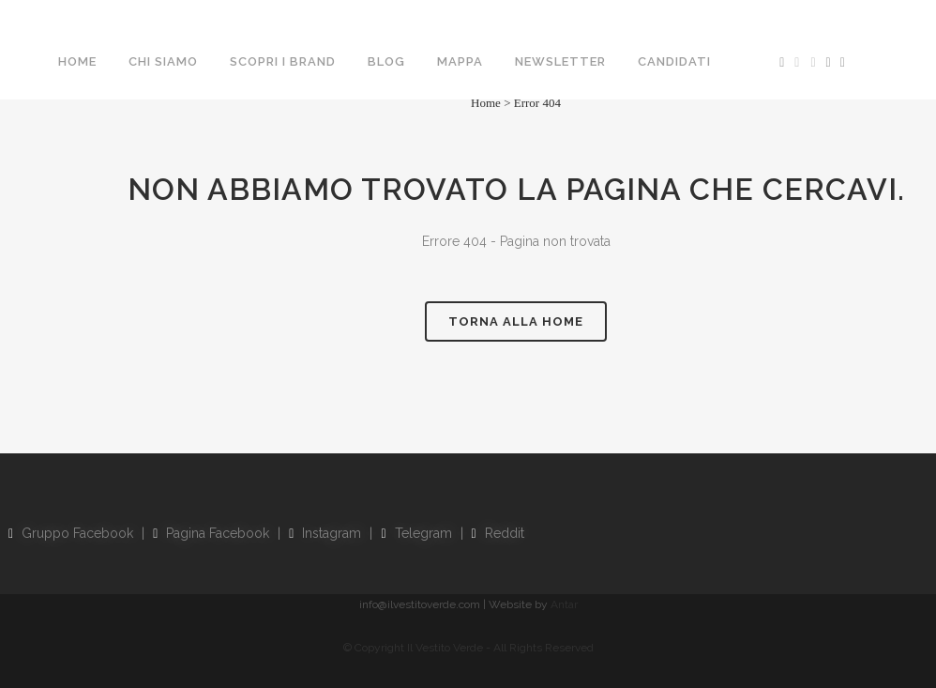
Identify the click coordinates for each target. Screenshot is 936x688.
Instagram (325, 533)
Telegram (416, 533)
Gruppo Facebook (70, 533)
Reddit (498, 533)
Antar (564, 604)
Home (486, 103)
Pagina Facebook (211, 533)
